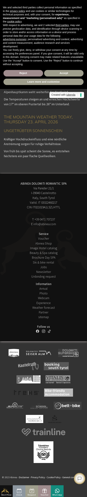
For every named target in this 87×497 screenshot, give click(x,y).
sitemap (43, 317)
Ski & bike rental (43, 262)
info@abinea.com (44, 224)
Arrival (43, 289)
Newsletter (43, 272)
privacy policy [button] (17, 11)
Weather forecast (43, 308)
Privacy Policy (38, 477)
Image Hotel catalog (43, 248)
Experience (43, 303)
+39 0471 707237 (45, 219)
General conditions (71, 477)
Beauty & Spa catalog (44, 253)
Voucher (43, 239)
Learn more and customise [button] (43, 81)
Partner (43, 312)
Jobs (43, 267)
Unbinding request (43, 277)
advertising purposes (14, 39)
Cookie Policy (53, 477)
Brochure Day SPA (43, 258)
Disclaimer (24, 477)
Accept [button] (64, 73)
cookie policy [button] (14, 21)
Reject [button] (23, 73)
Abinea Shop (43, 243)
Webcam (43, 298)
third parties (62, 25)
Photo (43, 293)
